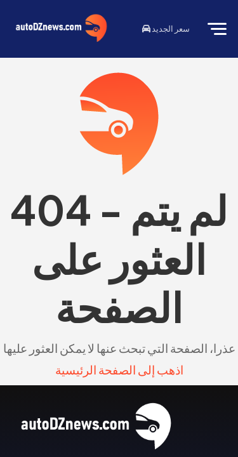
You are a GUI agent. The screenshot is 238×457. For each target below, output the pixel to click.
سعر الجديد (166, 28)
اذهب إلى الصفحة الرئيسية (119, 369)
